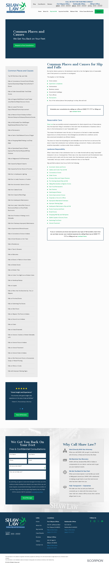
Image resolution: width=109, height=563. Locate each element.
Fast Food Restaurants (56, 186)
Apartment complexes (55, 84)
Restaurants (52, 98)
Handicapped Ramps (55, 192)
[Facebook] (91, 521)
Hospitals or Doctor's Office (57, 198)
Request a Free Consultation (24, 45)
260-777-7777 (63, 6)
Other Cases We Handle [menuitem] (86, 11)
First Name (11, 454)
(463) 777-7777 (69, 532)
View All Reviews (21, 415)
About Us (38, 525)
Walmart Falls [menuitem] (74, 11)
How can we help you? (14, 472)
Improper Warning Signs (56, 203)
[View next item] (22, 409)
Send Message (25, 498)
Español (99, 11)
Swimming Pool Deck (55, 220)
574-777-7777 (95, 6)
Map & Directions (52, 530)
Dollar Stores (53, 175)
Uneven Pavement (54, 223)
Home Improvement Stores (57, 195)
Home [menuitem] (39, 11)
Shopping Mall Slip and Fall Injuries (58, 215)
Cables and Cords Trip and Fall (58, 170)
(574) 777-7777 (52, 548)
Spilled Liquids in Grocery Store (58, 217)
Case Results (41, 4)
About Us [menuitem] (45, 11)
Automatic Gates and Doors (57, 167)
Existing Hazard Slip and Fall (60, 181)
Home (37, 521)
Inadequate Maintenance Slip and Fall (60, 206)
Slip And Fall (39, 529)
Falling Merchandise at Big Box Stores (60, 184)
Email (28, 460)
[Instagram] (94, 521)
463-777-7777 (79, 6)
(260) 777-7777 (52, 532)
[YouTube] (102, 521)
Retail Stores (53, 212)
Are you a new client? (14, 466)
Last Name (30, 454)
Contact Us (39, 545)
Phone (9, 460)
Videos (38, 541)
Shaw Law (50, 124)
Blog (34, 4)
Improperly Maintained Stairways (58, 201)
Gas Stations (53, 189)
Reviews (50, 4)
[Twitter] (98, 521)
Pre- (50, 181)
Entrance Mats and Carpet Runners (59, 178)
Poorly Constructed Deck (56, 209)
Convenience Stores (55, 172)
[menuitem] (21, 76)
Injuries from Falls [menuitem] (64, 11)
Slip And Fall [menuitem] (53, 11)
